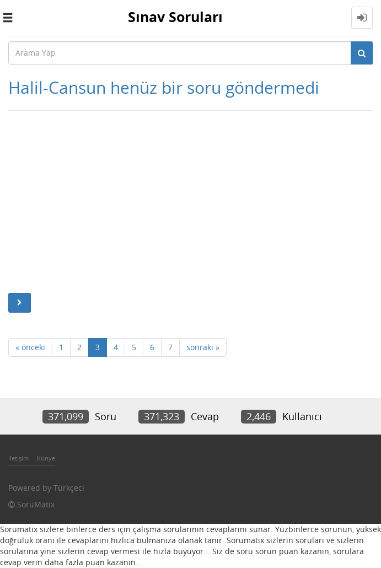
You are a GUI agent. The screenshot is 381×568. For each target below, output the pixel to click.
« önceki (30, 347)
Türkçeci (68, 488)
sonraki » (202, 347)
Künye (46, 458)
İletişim (18, 458)
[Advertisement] (190, 199)
